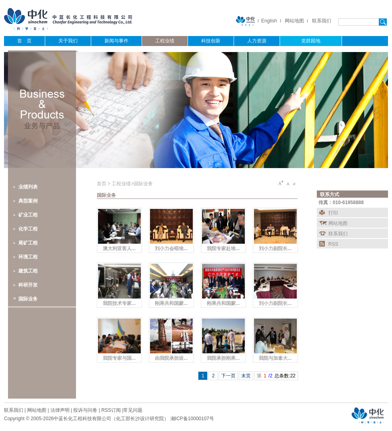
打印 (333, 213)
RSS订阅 (111, 410)
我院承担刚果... (223, 358)
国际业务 (143, 183)
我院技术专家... (119, 303)
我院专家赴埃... (223, 248)
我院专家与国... (119, 358)
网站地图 (294, 21)
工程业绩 (121, 183)
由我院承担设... (171, 358)
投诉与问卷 (85, 410)
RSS (333, 244)
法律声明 (60, 410)
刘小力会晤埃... (171, 248)
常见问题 (132, 410)
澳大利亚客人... (119, 248)
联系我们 (321, 21)
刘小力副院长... (275, 248)
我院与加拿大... (275, 358)
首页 (102, 183)
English (269, 21)
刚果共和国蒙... (171, 303)
